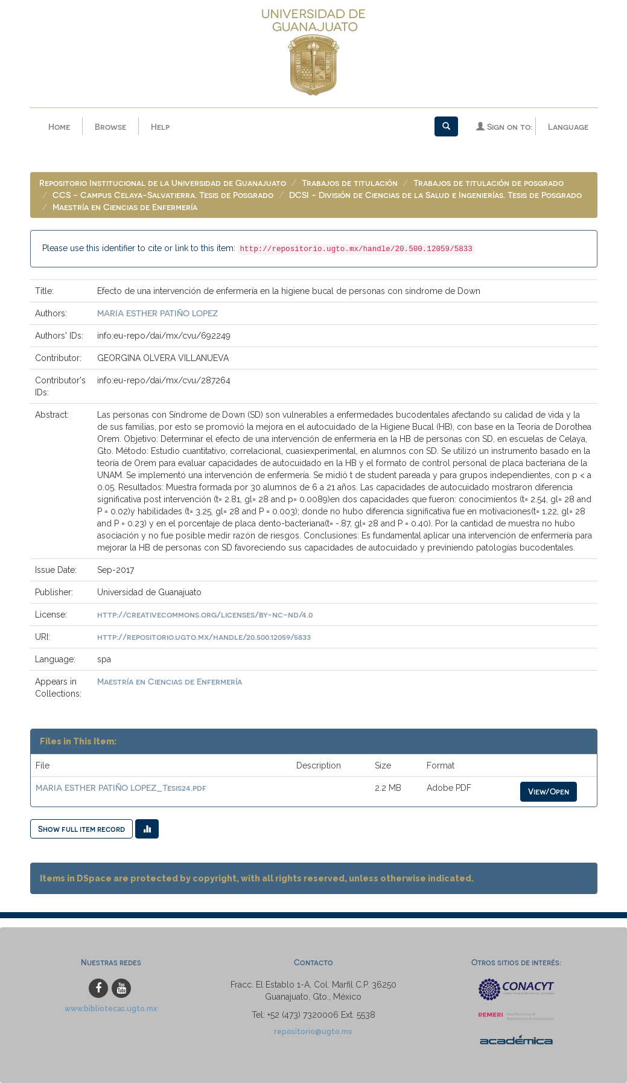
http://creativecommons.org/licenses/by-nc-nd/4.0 (205, 614)
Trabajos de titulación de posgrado (488, 182)
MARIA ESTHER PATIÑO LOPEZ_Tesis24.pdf (121, 787)
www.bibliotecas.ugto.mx (111, 1008)
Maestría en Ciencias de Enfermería (125, 207)
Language (568, 126)
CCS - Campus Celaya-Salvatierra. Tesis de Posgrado (163, 195)
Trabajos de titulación (350, 182)
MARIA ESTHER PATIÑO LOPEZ (157, 313)
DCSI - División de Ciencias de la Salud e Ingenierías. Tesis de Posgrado (435, 195)
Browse (110, 126)
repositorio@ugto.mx (313, 1031)
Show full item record (81, 828)
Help (160, 126)
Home (59, 126)
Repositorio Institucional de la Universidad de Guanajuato (162, 182)
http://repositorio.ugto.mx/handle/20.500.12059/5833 (204, 636)
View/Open (548, 791)
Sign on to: (504, 126)
